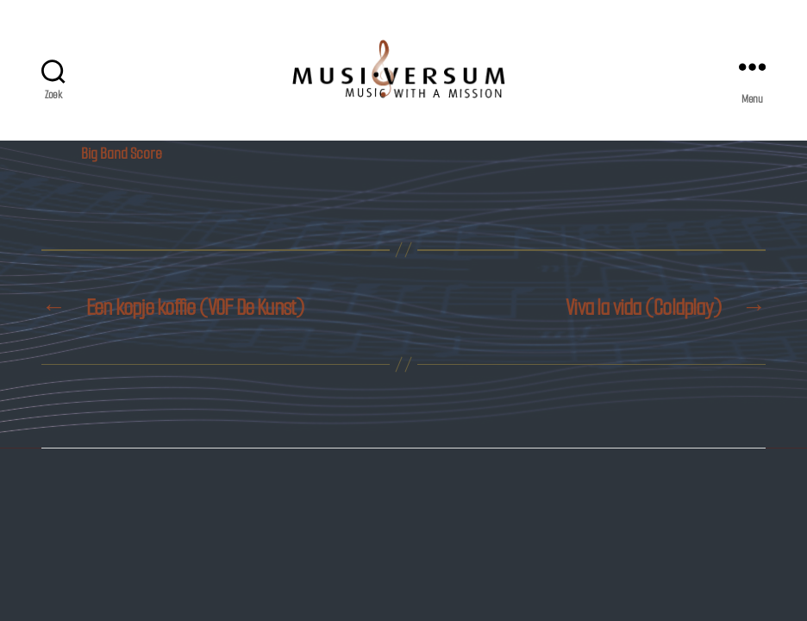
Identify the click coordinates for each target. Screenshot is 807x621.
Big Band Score (121, 154)
